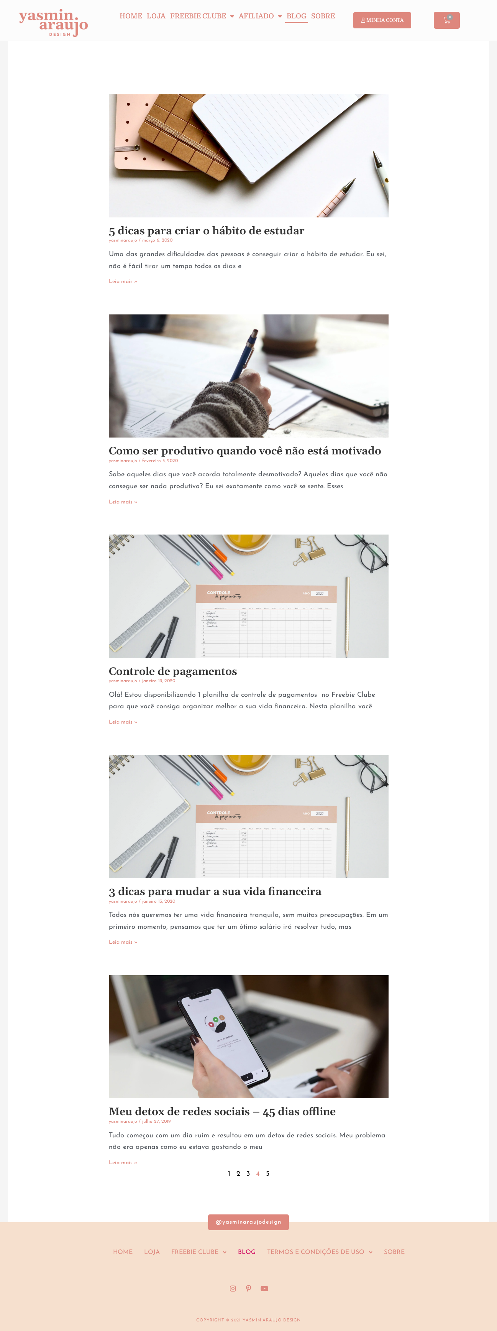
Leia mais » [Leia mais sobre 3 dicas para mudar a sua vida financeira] (123, 942)
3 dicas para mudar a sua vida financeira (215, 892)
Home (131, 16)
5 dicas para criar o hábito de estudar (207, 231)
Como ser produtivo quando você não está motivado (245, 451)
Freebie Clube (202, 16)
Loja (156, 16)
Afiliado (260, 16)
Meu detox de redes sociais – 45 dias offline (222, 1112)
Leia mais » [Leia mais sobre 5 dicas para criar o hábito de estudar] (123, 282)
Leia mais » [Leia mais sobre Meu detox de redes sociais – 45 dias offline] (123, 1163)
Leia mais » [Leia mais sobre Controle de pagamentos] (123, 722)
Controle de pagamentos (173, 672)
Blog (297, 16)
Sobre (323, 16)
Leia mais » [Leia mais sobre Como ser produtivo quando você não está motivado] (123, 502)
